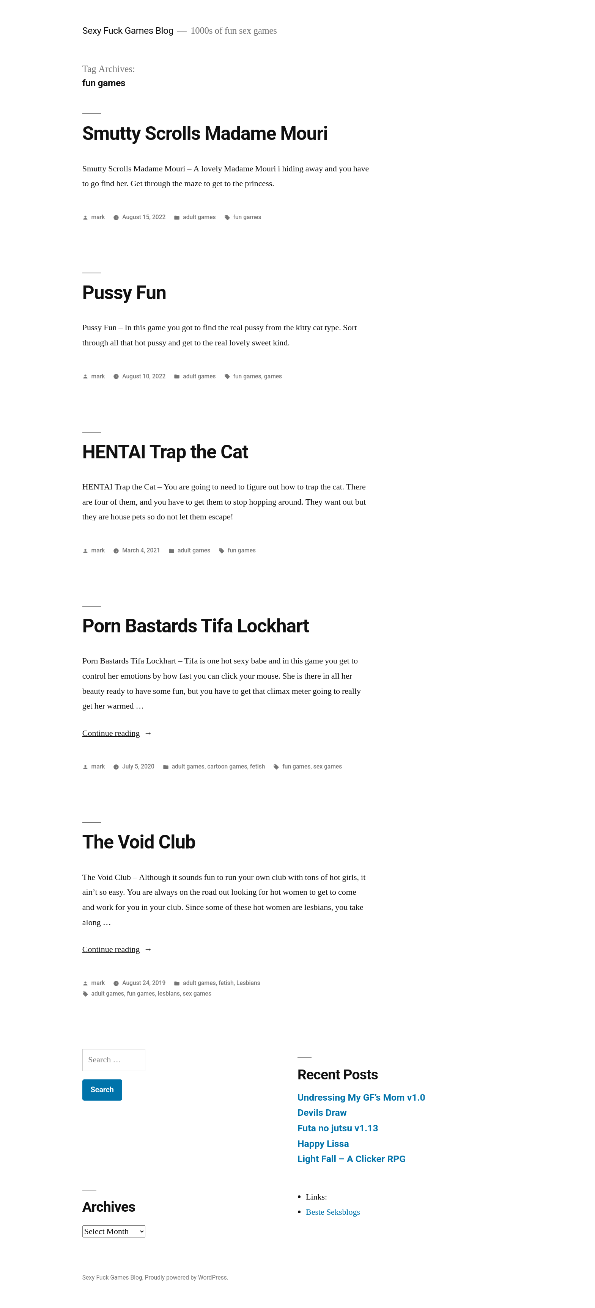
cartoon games (227, 766)
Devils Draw (322, 1112)
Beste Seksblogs (333, 1212)
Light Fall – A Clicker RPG (352, 1158)
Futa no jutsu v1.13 (338, 1128)
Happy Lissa (323, 1143)
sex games (327, 766)
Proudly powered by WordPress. (186, 1277)
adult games (199, 217)
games (273, 376)
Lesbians (248, 982)
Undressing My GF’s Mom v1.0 (361, 1097)
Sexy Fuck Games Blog (127, 30)
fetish (257, 766)
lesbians (169, 993)
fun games (247, 217)
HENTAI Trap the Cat (165, 452)
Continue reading (117, 733)
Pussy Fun (124, 293)
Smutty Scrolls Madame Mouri (205, 133)
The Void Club (138, 842)
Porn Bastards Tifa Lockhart (195, 626)
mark (98, 217)
